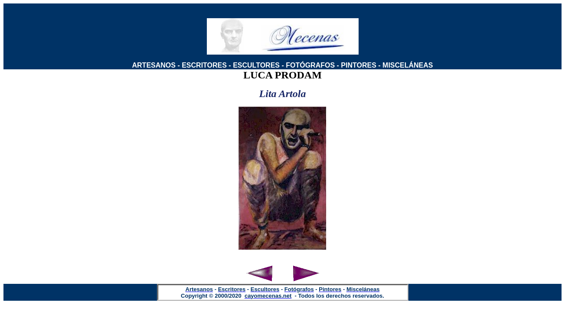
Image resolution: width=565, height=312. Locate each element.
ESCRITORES (204, 65)
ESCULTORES (256, 65)
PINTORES (358, 65)
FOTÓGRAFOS (310, 65)
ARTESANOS (154, 65)
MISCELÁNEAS (407, 65)
